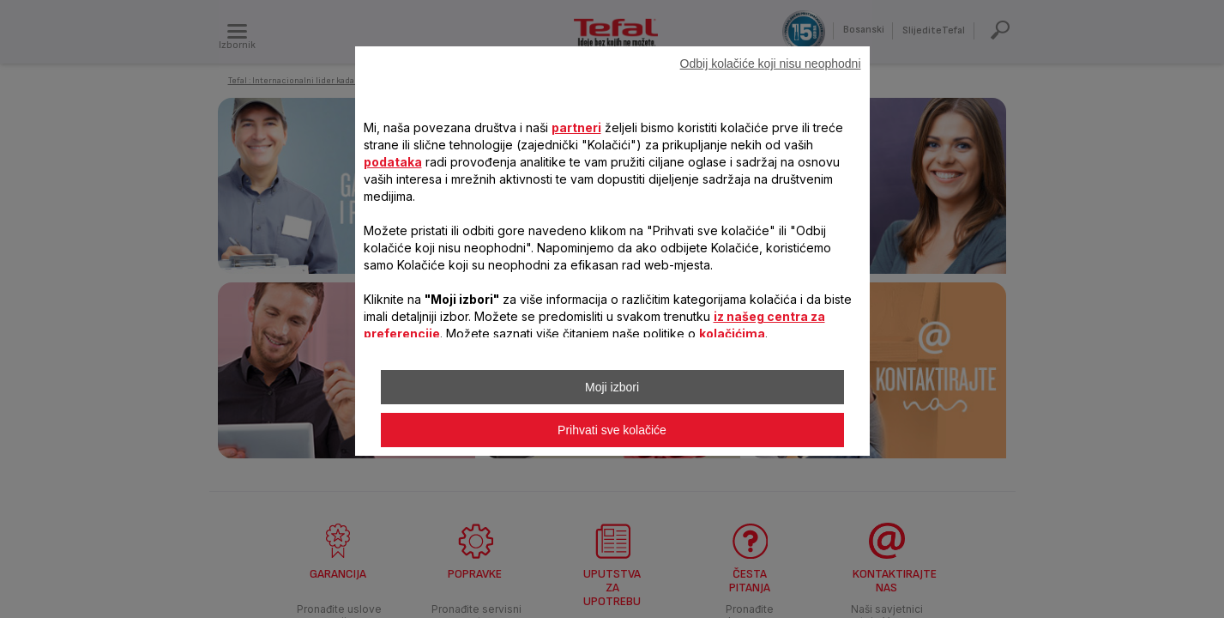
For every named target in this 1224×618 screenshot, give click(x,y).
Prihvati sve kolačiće (612, 430)
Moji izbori (612, 387)
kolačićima (732, 333)
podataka (393, 161)
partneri (576, 127)
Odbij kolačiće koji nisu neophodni (770, 63)
